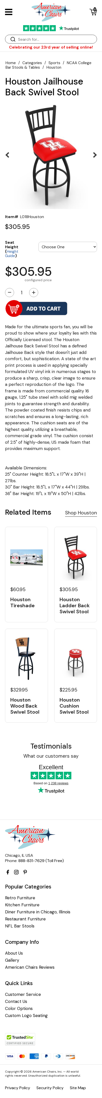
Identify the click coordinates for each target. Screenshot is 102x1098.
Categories (32, 62)
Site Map (78, 1087)
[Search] (56, 39)
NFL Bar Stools (19, 926)
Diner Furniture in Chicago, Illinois (37, 912)
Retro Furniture (20, 898)
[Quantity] (21, 292)
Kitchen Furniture (22, 905)
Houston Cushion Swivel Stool (74, 706)
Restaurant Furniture (25, 919)
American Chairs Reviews (30, 967)
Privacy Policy (17, 1087)
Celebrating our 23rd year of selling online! (51, 47)
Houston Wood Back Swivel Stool (24, 706)
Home (11, 62)
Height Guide (11, 254)
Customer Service (23, 994)
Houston (53, 67)
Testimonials (51, 746)
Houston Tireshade (22, 602)
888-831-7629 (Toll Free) (41, 860)
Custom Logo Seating (26, 1015)
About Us (14, 953)
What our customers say (51, 756)
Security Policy (50, 1087)
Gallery (12, 960)
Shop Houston (81, 513)
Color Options (19, 1008)
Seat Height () (11, 249)
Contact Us (16, 1001)
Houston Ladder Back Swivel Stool (75, 605)
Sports (54, 62)
